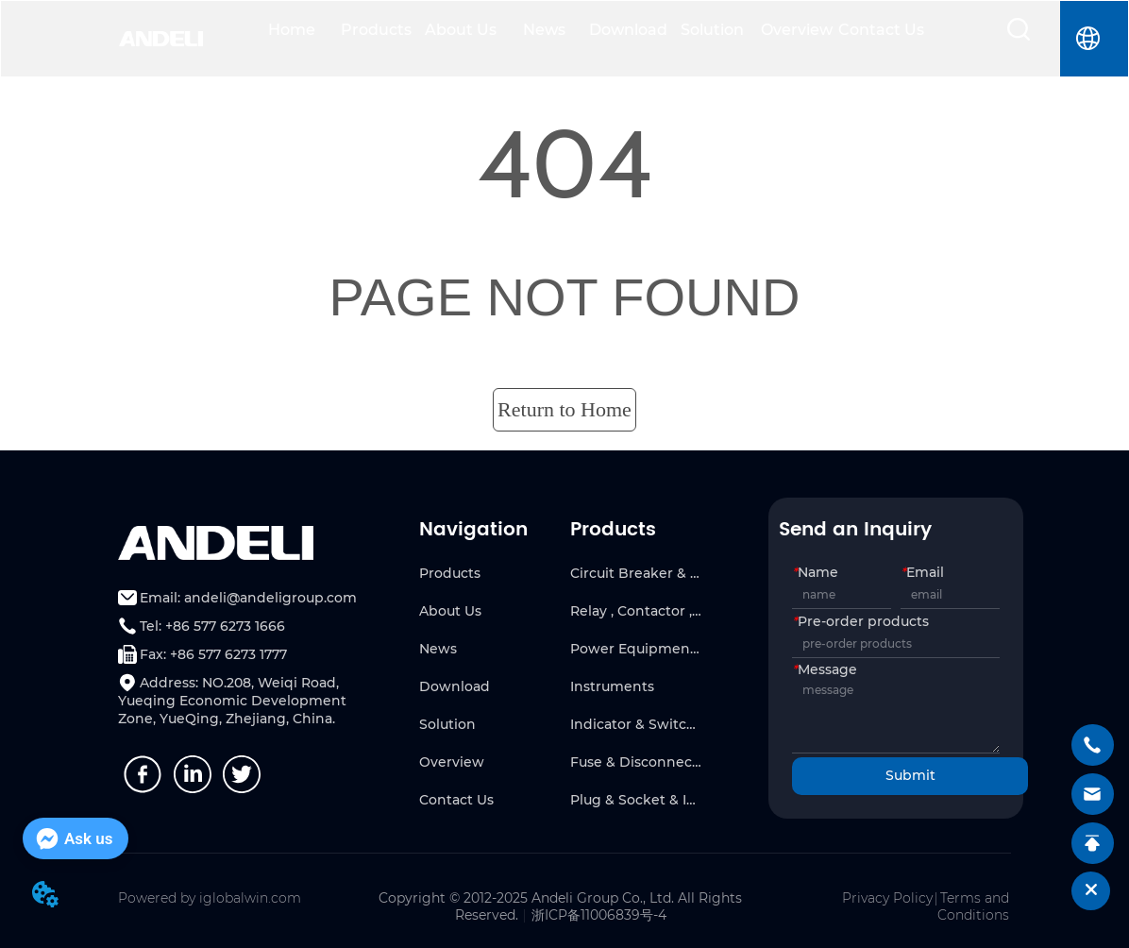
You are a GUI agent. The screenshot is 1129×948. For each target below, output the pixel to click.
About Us (461, 30)
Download (628, 30)
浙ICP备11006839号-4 (598, 914)
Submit (910, 775)
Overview (797, 30)
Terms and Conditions (973, 906)
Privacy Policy (887, 897)
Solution (712, 30)
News (544, 30)
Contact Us (881, 30)
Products (376, 30)
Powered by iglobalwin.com (209, 897)
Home (291, 30)
